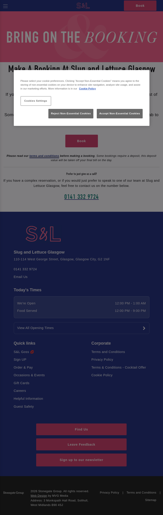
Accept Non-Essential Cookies (119, 113)
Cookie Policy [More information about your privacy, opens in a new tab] (87, 88)
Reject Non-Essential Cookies (71, 113)
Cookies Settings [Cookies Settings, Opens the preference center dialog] (35, 100)
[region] (81, 98)
